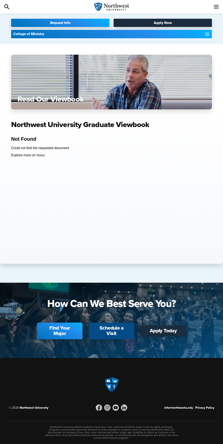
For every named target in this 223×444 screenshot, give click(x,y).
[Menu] (216, 6)
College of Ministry (28, 34)
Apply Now (163, 23)
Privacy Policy (204, 408)
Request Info (60, 23)
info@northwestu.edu (178, 408)
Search (6, 6)
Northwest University (34, 408)
